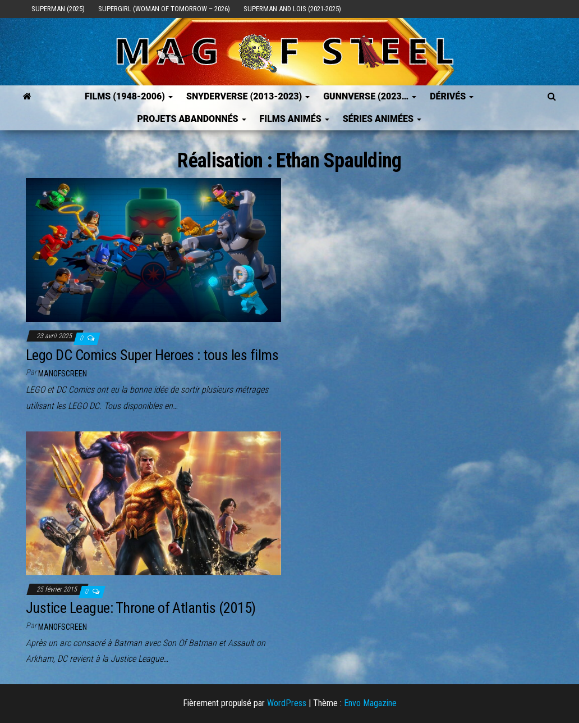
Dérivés (452, 96)
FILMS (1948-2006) (129, 96)
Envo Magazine (370, 703)
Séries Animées (382, 118)
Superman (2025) (58, 8)
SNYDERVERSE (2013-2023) (248, 96)
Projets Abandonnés (191, 118)
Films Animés (294, 118)
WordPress (286, 703)
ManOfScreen (62, 373)
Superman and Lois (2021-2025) (292, 8)
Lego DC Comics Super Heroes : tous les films (152, 355)
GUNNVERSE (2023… (369, 96)
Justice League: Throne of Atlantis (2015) (141, 607)
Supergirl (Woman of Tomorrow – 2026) (164, 8)
